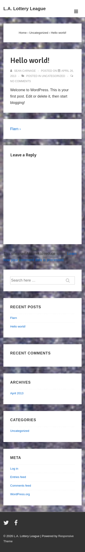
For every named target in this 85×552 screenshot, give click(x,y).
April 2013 (17, 393)
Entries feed (18, 477)
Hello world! (18, 326)
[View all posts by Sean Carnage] (23, 70)
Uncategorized (53, 76)
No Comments (20, 81)
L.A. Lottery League (24, 8)
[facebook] (16, 524)
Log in (14, 468)
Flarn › (15, 129)
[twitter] (7, 524)
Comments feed (20, 485)
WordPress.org (20, 494)
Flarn (13, 318)
